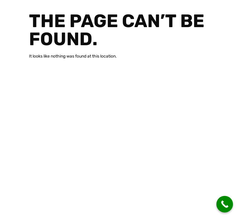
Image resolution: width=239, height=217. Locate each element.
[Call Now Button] (224, 204)
